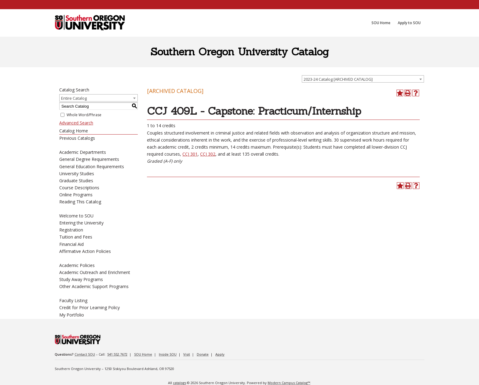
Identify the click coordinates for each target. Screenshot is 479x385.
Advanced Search (76, 123)
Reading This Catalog (80, 202)
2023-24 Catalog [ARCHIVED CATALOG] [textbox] (338, 79)
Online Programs (76, 195)
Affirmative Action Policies (85, 251)
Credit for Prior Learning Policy (89, 307)
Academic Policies (77, 265)
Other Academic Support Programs (94, 286)
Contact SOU (85, 354)
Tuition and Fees (75, 237)
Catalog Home (73, 131)
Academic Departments (82, 152)
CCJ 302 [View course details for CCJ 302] (207, 154)
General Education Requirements (91, 166)
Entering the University (81, 223)
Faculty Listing (73, 300)
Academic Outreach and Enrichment (94, 272)
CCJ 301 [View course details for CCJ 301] (190, 154)
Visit (186, 354)
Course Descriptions (79, 188)
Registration (71, 230)
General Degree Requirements (89, 159)
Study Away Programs (81, 279)
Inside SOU (168, 354)
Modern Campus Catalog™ (289, 382)
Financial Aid (71, 244)
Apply (220, 354)
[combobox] (363, 79)
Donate (203, 354)
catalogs (179, 382)
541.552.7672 (117, 354)
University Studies (76, 173)
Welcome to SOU (76, 216)
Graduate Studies (76, 180)
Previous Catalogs (77, 138)
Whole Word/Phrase (84, 114)
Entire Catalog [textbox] (74, 98)
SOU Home (143, 354)
